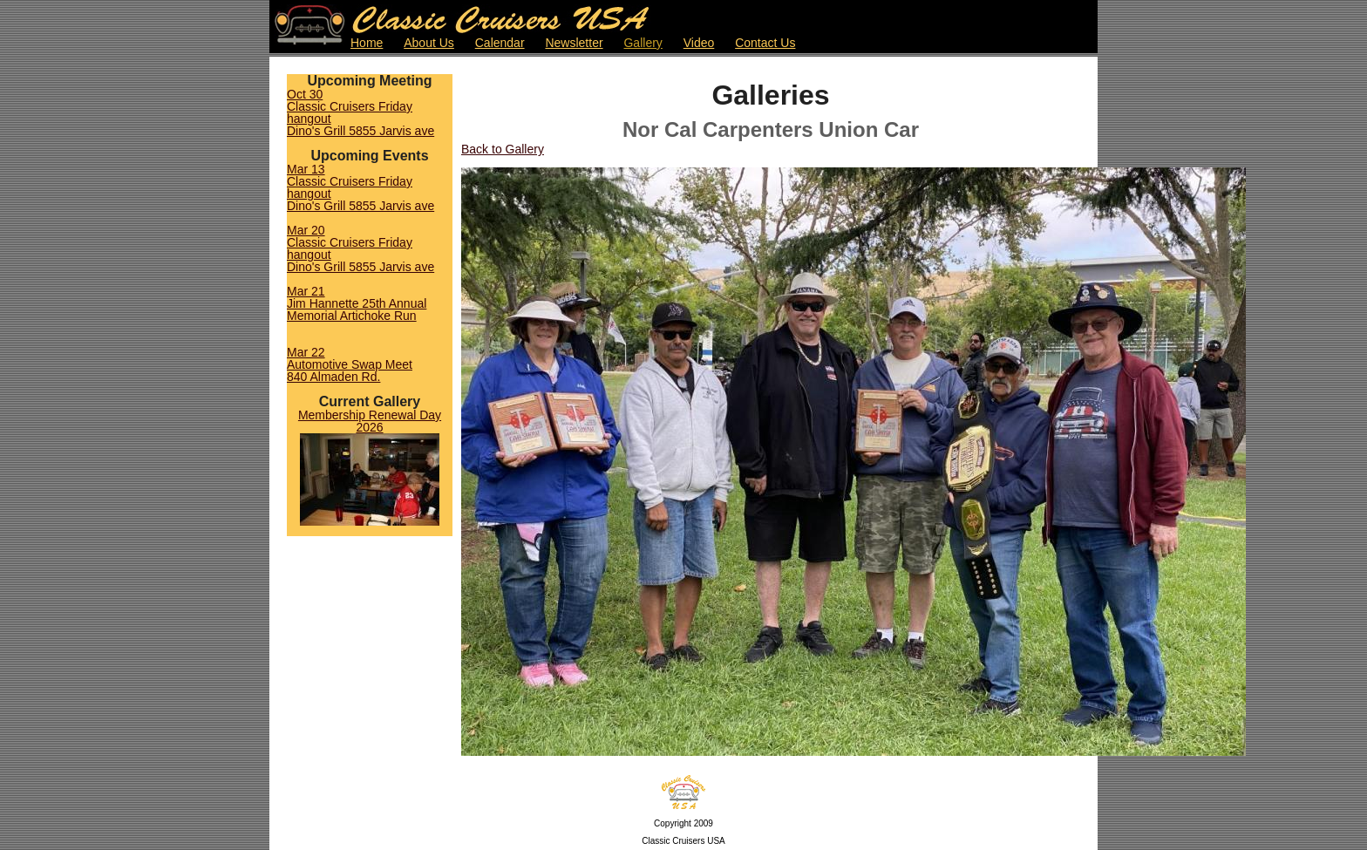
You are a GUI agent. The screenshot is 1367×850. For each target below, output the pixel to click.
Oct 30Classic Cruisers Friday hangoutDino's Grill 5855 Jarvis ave (360, 112)
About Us (429, 43)
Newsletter (573, 43)
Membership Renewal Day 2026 (369, 421)
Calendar (500, 43)
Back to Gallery (502, 149)
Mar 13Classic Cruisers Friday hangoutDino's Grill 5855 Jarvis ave (360, 187)
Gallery (642, 43)
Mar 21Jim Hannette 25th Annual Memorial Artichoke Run (356, 303)
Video (699, 43)
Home (366, 43)
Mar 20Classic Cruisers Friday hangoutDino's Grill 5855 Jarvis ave (360, 248)
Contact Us (765, 43)
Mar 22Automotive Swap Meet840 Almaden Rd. (349, 364)
